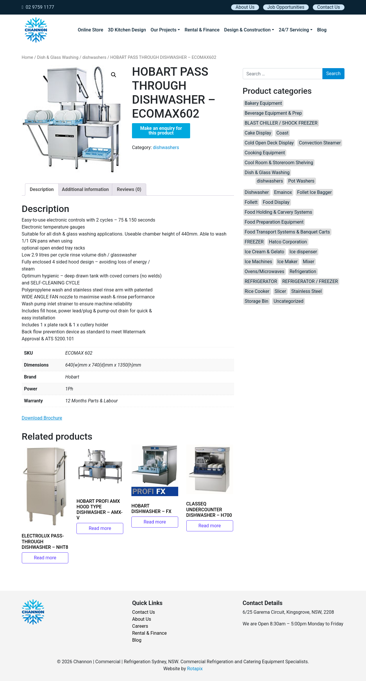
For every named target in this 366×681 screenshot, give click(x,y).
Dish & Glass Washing (57, 57)
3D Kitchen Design (127, 30)
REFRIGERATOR (261, 281)
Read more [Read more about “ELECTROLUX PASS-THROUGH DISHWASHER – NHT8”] (45, 557)
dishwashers (94, 57)
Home (27, 57)
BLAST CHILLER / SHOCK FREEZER (281, 123)
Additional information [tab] (85, 189)
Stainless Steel (306, 291)
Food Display (276, 202)
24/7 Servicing (294, 30)
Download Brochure (42, 418)
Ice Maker (287, 261)
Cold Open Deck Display (269, 143)
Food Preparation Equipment (274, 222)
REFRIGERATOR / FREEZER (310, 281)
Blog (321, 30)
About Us (244, 7)
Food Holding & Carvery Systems (278, 212)
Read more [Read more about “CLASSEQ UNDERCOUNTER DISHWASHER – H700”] (210, 525)
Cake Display (258, 133)
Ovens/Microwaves (264, 271)
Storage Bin (257, 301)
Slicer (280, 291)
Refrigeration (303, 271)
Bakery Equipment (263, 103)
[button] (113, 75)
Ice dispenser (303, 251)
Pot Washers (301, 181)
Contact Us (328, 7)
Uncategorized (288, 301)
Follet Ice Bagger (314, 192)
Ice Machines (258, 261)
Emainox (283, 192)
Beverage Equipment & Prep (273, 113)
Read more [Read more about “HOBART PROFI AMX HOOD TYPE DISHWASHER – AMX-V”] (100, 528)
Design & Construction (247, 30)
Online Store (90, 30)
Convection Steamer (320, 143)
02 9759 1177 (38, 7)
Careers (140, 626)
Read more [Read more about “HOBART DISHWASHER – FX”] (155, 522)
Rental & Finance (202, 30)
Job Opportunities (285, 7)
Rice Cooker (257, 291)
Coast (282, 133)
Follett (251, 202)
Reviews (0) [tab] (129, 189)
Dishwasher (257, 192)
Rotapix (195, 668)
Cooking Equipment (265, 152)
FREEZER (254, 242)
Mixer (309, 261)
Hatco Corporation (288, 242)
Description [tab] (42, 189)
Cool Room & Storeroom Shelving (279, 162)
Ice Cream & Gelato (264, 251)
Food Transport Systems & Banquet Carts (287, 232)
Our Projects (163, 30)
